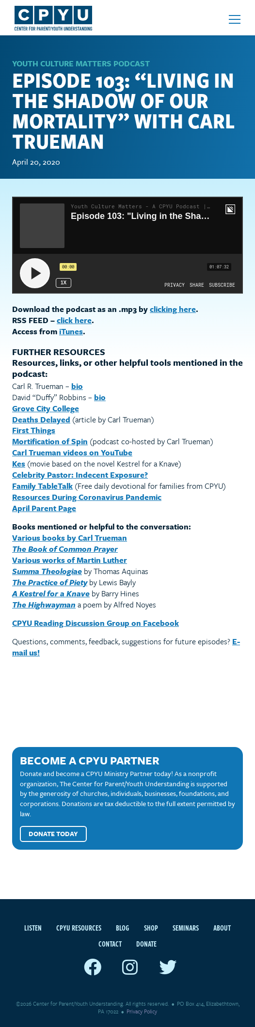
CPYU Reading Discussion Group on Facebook (95, 623)
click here (74, 320)
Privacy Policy (142, 1011)
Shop (151, 927)
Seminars (186, 927)
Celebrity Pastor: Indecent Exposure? (80, 475)
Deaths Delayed (41, 419)
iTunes (71, 331)
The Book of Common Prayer (65, 549)
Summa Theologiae (47, 571)
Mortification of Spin (50, 441)
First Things (33, 430)
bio (77, 386)
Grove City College (45, 408)
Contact (110, 943)
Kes (18, 463)
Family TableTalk (42, 486)
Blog (122, 927)
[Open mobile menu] (234, 19)
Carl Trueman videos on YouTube (72, 452)
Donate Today (53, 834)
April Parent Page (44, 508)
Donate (146, 943)
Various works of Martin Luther (69, 560)
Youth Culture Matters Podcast (81, 63)
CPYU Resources (78, 927)
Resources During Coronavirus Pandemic (86, 497)
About (222, 927)
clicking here (173, 309)
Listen (33, 927)
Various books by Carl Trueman (69, 538)
